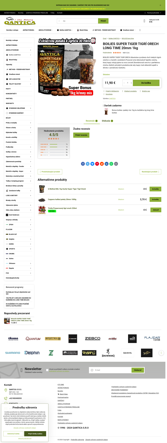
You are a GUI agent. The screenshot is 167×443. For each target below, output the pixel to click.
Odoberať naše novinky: (34, 372)
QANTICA (112, 98)
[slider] (54, 138)
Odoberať (137, 370)
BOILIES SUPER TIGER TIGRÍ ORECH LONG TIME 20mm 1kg (21, 319)
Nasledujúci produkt (150, 171)
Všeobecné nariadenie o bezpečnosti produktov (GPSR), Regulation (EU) (135, 393)
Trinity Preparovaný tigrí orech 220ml (62, 208)
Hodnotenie (107, 53)
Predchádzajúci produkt (50, 171)
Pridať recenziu (81, 135)
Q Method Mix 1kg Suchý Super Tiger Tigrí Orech (67, 189)
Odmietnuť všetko (13, 434)
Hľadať (103, 21)
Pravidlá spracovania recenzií (121, 396)
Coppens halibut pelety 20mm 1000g (62, 199)
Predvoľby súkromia (77, 440)
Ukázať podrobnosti (24, 438)
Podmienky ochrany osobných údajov (124, 387)
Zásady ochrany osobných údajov (96, 440)
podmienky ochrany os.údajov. (59, 371)
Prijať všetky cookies (35, 434)
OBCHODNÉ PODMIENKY (119, 390)
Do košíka (146, 83)
